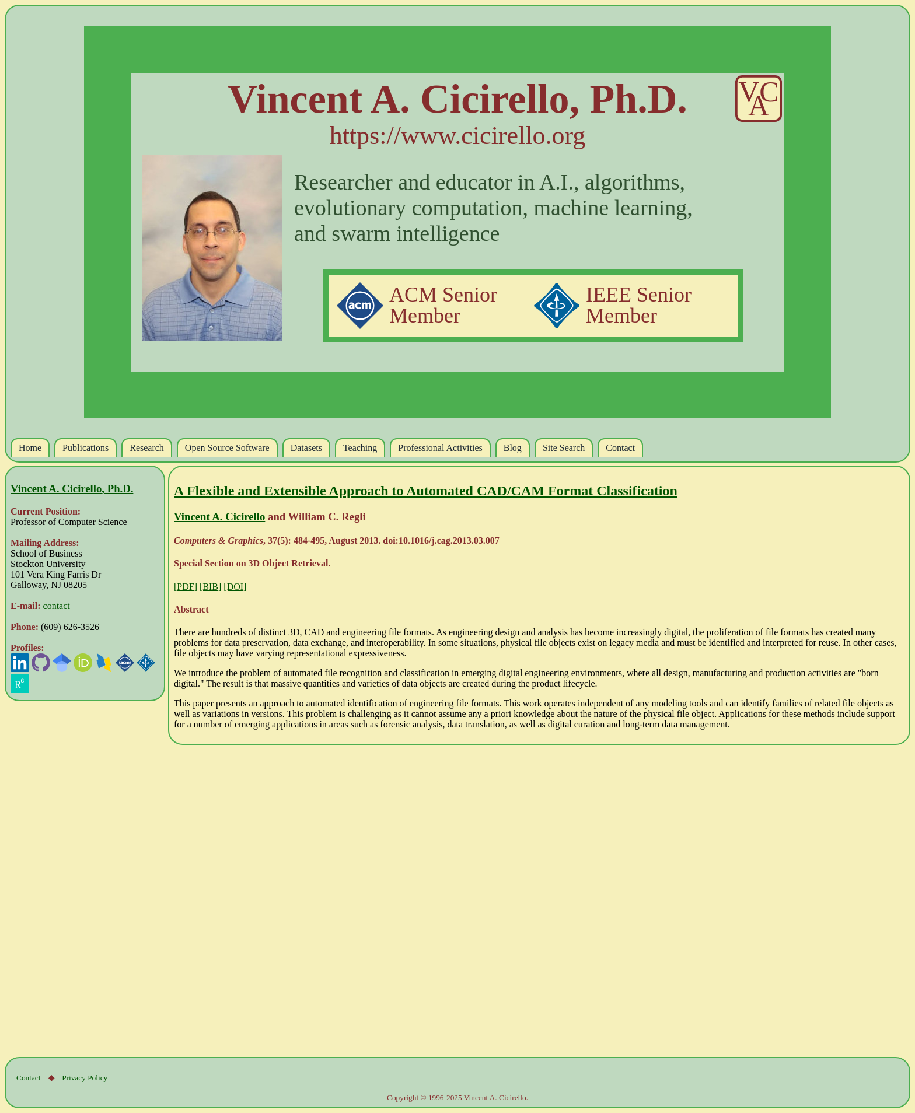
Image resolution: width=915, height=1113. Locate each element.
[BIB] (210, 587)
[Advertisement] (79, 879)
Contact (28, 1077)
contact (56, 606)
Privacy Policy (84, 1077)
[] (185, 587)
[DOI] (234, 587)
